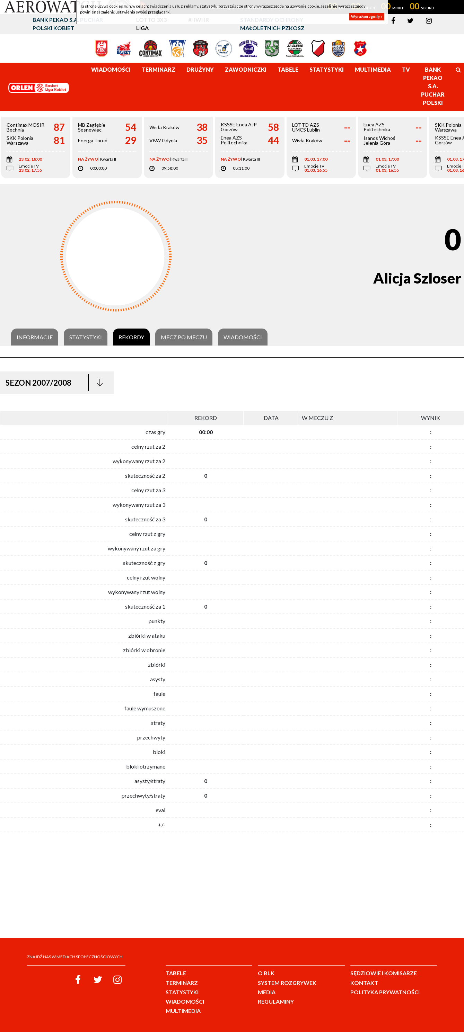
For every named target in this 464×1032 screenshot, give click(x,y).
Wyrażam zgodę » (367, 16)
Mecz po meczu (184, 337)
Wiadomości (243, 337)
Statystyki (85, 337)
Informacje (35, 337)
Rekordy (131, 337)
